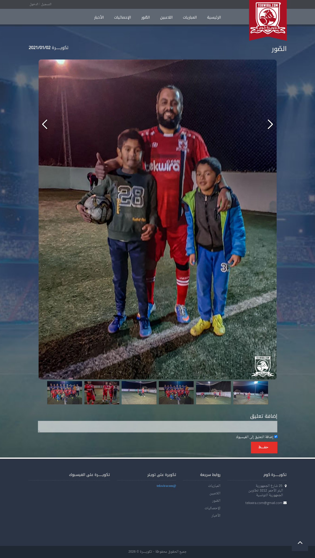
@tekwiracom (166, 486)
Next (262, 392)
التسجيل (46, 4)
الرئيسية (214, 17)
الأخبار (99, 17)
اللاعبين (166, 17)
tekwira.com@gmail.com (263, 503)
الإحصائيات (122, 17)
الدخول (34, 4)
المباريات (190, 17)
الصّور (145, 17)
